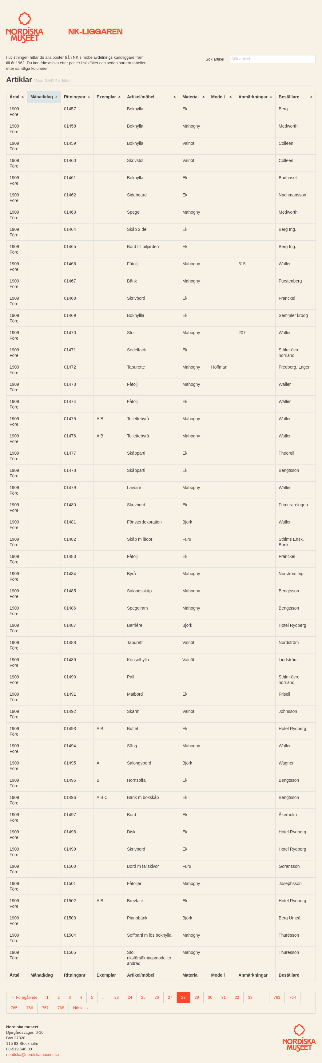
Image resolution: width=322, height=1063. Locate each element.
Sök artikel (214, 59)
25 (143, 997)
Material (190, 96)
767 (45, 1008)
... (103, 997)
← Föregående (24, 997)
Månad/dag (41, 96)
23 (116, 997)
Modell (218, 96)
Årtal (14, 96)
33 (250, 997)
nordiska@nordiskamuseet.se (32, 1054)
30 (210, 997)
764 (292, 997)
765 (14, 1008)
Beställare (289, 96)
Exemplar (106, 96)
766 (29, 1008)
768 (61, 1008)
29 (197, 997)
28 (183, 997)
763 (277, 997)
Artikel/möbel (140, 96)
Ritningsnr (74, 96)
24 (130, 997)
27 (170, 997)
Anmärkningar (253, 96)
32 (237, 997)
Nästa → (81, 1008)
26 (156, 997)
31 (223, 997)
